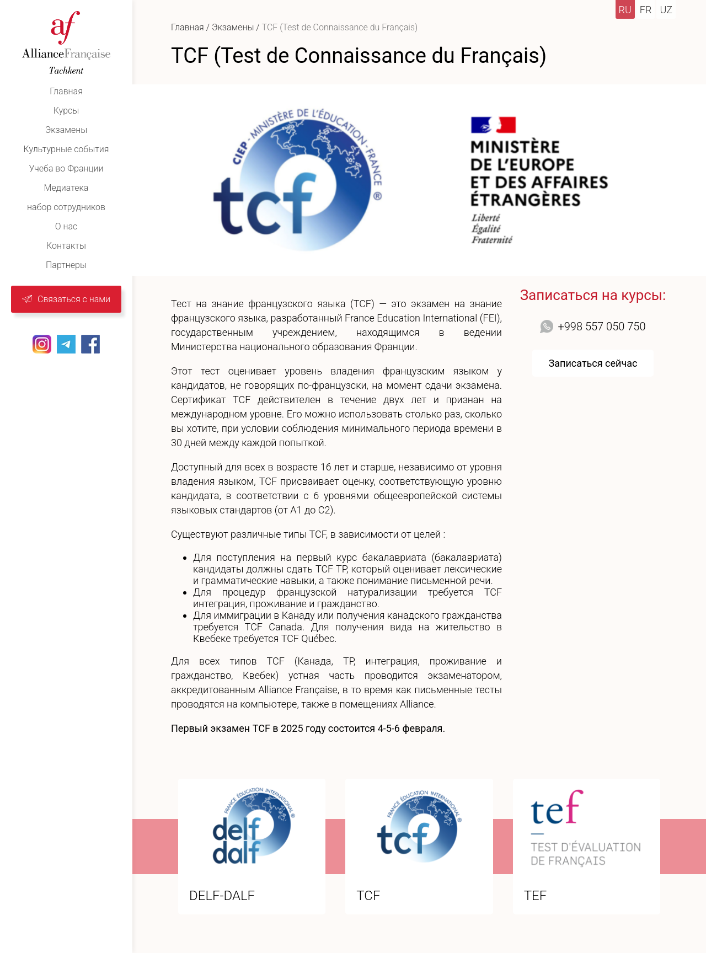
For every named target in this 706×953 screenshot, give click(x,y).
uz (666, 9)
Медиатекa (66, 188)
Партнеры (66, 265)
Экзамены (66, 130)
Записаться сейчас (593, 363)
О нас (66, 226)
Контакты (66, 245)
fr (646, 9)
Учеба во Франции (66, 168)
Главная (66, 91)
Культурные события (66, 149)
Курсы (66, 110)
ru (625, 9)
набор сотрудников (66, 207)
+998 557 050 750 (601, 326)
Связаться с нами (74, 299)
